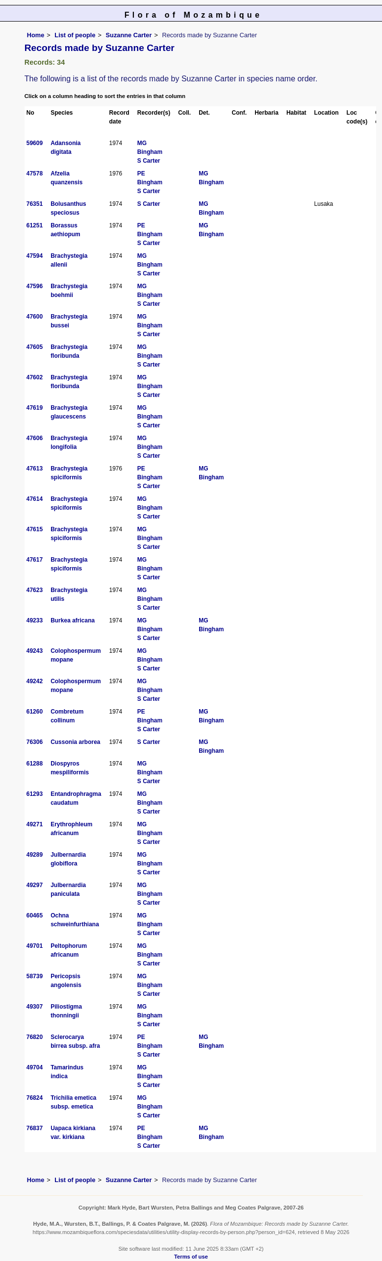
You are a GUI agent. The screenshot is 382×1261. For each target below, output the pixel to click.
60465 (34, 915)
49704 (34, 1067)
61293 (34, 794)
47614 (34, 498)
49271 (34, 824)
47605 (34, 347)
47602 (34, 377)
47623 (34, 590)
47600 (34, 316)
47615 (34, 529)
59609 (34, 143)
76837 (34, 1128)
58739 (34, 976)
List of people (74, 35)
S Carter (148, 160)
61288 (34, 763)
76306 (34, 742)
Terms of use (191, 1257)
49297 (34, 885)
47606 (34, 438)
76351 (34, 203)
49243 (34, 650)
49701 (34, 945)
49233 (34, 620)
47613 (34, 468)
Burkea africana (73, 620)
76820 (34, 1037)
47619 (34, 407)
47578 (34, 173)
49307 (34, 1006)
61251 (34, 225)
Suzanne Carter (129, 35)
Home (36, 35)
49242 (34, 681)
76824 (34, 1097)
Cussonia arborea (75, 742)
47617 (34, 559)
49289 (34, 854)
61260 (34, 711)
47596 (34, 286)
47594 (34, 255)
